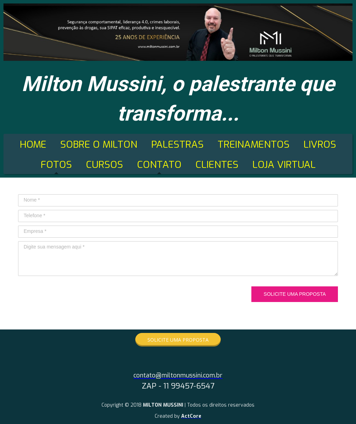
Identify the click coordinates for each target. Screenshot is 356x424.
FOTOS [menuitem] (56, 164)
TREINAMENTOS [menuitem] (254, 144)
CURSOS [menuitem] (104, 164)
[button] (178, 339)
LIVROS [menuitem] (320, 144)
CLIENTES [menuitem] (216, 164)
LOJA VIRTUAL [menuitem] (284, 164)
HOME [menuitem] (33, 144)
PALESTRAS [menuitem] (177, 144)
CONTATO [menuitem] (159, 164)
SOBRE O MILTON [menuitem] (98, 144)
